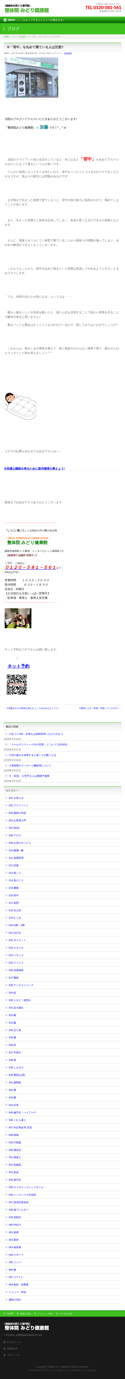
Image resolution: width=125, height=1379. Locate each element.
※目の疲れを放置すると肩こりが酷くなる (32, 755)
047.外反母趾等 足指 (20, 1127)
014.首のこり (16, 880)
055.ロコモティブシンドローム (26, 1187)
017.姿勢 (14, 902)
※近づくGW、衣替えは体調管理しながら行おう (36, 734)
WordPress (46, 1370)
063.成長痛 (15, 1247)
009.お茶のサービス (20, 842)
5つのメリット (14, 1342)
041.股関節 (15, 1082)
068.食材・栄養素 (19, 1284)
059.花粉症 (15, 1217)
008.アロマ (15, 835)
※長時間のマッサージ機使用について (30, 765)
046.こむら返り (17, 1120)
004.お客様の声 (17, 820)
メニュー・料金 (17, 1292)
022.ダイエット (17, 940)
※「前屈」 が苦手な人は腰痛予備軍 (29, 775)
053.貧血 (14, 1172)
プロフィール (13, 1355)
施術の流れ (15, 1299)
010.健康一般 (16, 850)
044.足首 (14, 1105)
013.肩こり (15, 872)
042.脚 (12, 1090)
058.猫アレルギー (19, 1209)
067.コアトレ (16, 1277)
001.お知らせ (16, 797)
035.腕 (12, 1037)
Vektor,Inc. (79, 1370)
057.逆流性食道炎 (19, 1202)
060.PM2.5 (15, 1224)
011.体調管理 (16, 857)
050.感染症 (15, 1150)
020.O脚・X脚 (17, 925)
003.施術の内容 (17, 812)
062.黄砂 (14, 1239)
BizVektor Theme (62, 1370)
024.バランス (16, 955)
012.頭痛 (14, 865)
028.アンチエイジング (21, 985)
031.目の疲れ (16, 1007)
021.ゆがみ (15, 932)
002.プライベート (19, 805)
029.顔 (12, 992)
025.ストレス (16, 962)
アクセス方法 (65, 1313)
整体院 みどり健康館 (58, 1367)
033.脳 (12, 1022)
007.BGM (14, 827)
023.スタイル (16, 947)
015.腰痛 (14, 887)
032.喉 (12, 1015)
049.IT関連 (15, 1142)
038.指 (12, 1060)
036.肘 (12, 1045)
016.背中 (68, 53)
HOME (10, 1313)
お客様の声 (12, 1348)
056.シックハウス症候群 (22, 1194)
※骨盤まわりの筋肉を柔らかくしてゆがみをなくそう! (31, 708)
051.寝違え (15, 1157)
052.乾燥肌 (15, 1164)
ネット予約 (18, 666)
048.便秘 (14, 1135)
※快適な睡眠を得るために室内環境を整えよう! (34, 468)
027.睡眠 (14, 977)
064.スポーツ (16, 1254)
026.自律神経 (16, 970)
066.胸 (12, 1269)
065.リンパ (15, 1262)
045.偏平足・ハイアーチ (22, 1112)
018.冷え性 (15, 910)
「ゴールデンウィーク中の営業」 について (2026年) (38, 744)
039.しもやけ (16, 1067)
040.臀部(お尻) (17, 1075)
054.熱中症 (15, 1179)
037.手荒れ (15, 1052)
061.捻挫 (14, 1232)
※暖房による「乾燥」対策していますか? (100, 708)
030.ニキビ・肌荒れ (20, 1000)
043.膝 (12, 1097)
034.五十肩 (15, 1030)
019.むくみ (15, 917)
